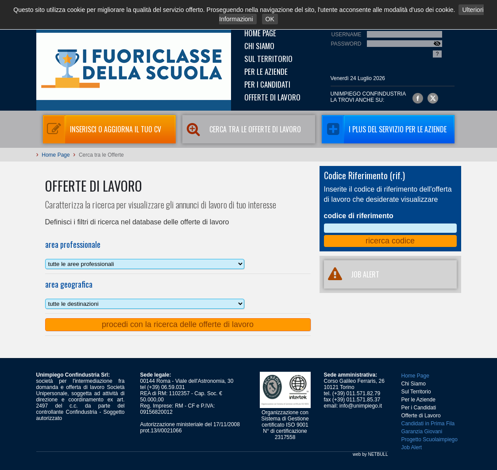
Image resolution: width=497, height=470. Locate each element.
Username (346, 34)
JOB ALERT (351, 274)
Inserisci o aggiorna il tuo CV (102, 129)
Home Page (260, 33)
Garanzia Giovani (422, 431)
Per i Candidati (267, 84)
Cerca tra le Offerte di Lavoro (241, 129)
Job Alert (411, 447)
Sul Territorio (268, 58)
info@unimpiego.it (360, 406)
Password (346, 44)
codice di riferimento (358, 216)
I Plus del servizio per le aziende (384, 129)
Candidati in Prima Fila (428, 423)
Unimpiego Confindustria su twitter (433, 98)
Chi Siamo (259, 45)
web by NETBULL (370, 454)
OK (270, 19)
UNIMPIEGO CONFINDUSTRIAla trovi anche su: (368, 97)
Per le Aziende (266, 71)
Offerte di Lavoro (272, 97)
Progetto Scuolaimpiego (429, 439)
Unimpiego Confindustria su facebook (417, 98)
